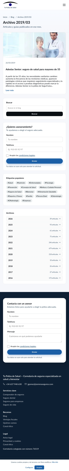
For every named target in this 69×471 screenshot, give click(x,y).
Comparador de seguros (13, 394)
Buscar (34, 114)
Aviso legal (8, 438)
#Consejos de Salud (28, 187)
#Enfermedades (35, 183)
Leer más (10, 90)
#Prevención (12, 187)
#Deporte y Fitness (15, 196)
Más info (55, 462)
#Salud (10, 183)
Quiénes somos (10, 423)
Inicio (5, 17)
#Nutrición (21, 183)
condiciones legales (27, 155)
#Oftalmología (13, 200)
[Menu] (64, 5)
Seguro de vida (9, 405)
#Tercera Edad (41, 196)
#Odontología (56, 196)
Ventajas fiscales (10, 419)
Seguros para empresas (13, 401)
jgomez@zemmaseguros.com (39, 384)
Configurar (29, 467)
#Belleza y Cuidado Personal (50, 187)
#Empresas (26, 200)
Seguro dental (9, 398)
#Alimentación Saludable (47, 192)
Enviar (34, 161)
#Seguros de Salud (14, 192)
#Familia (29, 196)
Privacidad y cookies (12, 441)
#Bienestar (30, 192)
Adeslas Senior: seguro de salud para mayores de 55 (33, 69)
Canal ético (8, 426)
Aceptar (39, 467)
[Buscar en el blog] (34, 108)
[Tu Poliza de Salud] (10, 5)
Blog (12, 17)
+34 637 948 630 (12, 384)
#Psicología (49, 183)
